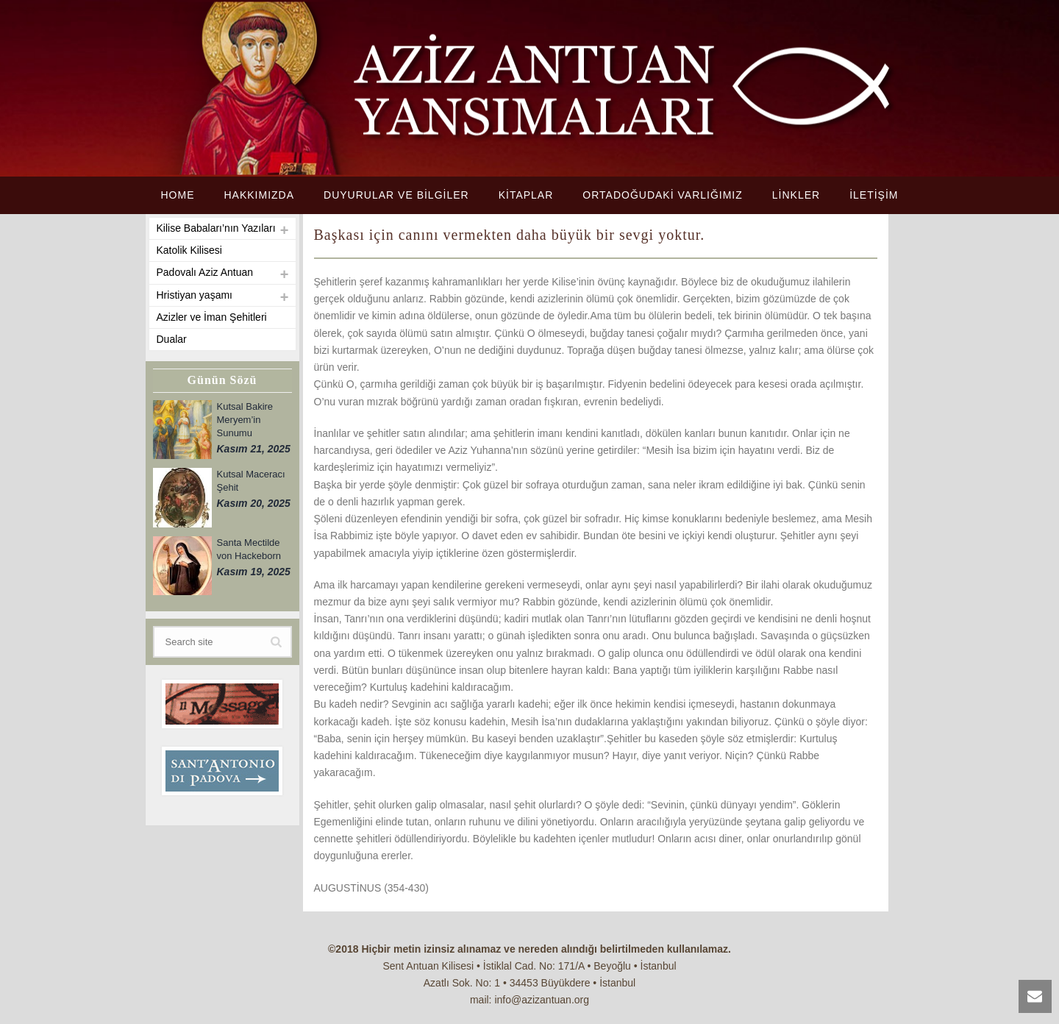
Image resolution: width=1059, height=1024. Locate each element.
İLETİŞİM (873, 195)
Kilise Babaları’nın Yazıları (216, 228)
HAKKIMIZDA (259, 195)
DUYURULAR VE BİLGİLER (396, 195)
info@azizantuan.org (541, 1000)
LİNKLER (796, 195)
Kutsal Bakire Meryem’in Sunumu (245, 419)
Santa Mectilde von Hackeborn (249, 549)
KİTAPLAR (526, 195)
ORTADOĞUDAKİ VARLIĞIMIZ (662, 195)
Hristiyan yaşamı (194, 295)
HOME (177, 195)
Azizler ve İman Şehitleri (212, 317)
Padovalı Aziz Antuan (205, 272)
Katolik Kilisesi (189, 250)
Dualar (172, 339)
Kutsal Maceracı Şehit (251, 481)
